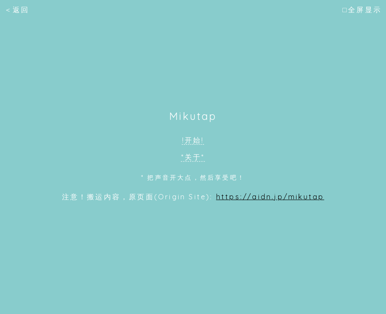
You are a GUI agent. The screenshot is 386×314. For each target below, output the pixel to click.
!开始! (193, 140)
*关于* (193, 157)
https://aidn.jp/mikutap (270, 196)
